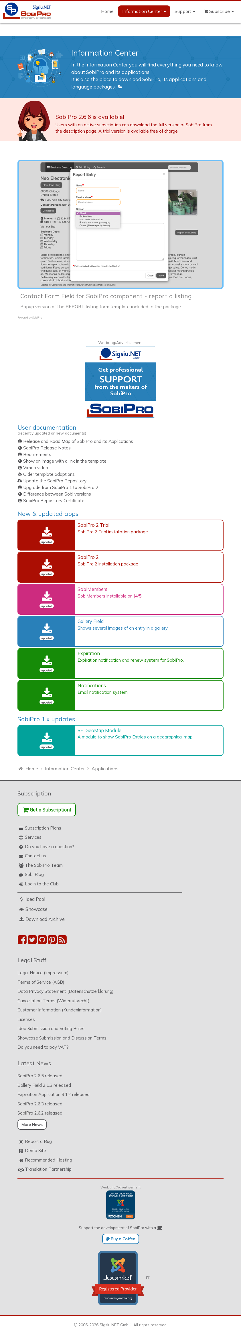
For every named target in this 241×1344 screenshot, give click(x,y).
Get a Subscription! (47, 810)
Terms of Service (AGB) (40, 982)
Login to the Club (42, 884)
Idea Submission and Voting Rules (50, 1028)
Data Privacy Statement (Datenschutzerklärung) (65, 991)
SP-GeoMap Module (99, 730)
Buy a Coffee (120, 1238)
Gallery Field (91, 621)
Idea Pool (35, 899)
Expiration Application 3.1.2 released (53, 1094)
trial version (114, 131)
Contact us (35, 855)
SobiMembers (92, 589)
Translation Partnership (48, 1169)
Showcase (36, 909)
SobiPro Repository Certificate (53, 500)
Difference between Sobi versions (57, 494)
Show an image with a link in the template (64, 461)
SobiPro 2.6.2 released (39, 1113)
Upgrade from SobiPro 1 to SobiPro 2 (60, 487)
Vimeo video (35, 467)
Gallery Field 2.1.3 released (44, 1085)
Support (185, 11)
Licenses (26, 1019)
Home (107, 11)
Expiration (89, 653)
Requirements (37, 454)
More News (32, 1124)
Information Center (144, 11)
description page (79, 131)
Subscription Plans (43, 828)
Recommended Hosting (48, 1160)
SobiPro (37, 317)
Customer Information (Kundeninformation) (59, 1010)
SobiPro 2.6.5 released (39, 1075)
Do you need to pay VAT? (43, 1047)
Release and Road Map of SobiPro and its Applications (78, 441)
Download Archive (45, 919)
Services (33, 837)
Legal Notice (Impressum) (43, 972)
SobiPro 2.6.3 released (39, 1104)
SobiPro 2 (88, 557)
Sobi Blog (34, 874)
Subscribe (219, 11)
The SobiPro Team (44, 865)
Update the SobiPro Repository (54, 481)
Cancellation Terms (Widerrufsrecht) (53, 1000)
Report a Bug (38, 1141)
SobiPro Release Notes (47, 448)
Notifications (92, 685)
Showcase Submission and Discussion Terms (61, 1038)
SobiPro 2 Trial (93, 525)
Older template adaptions (49, 474)
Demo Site (35, 1150)
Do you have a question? (49, 846)
